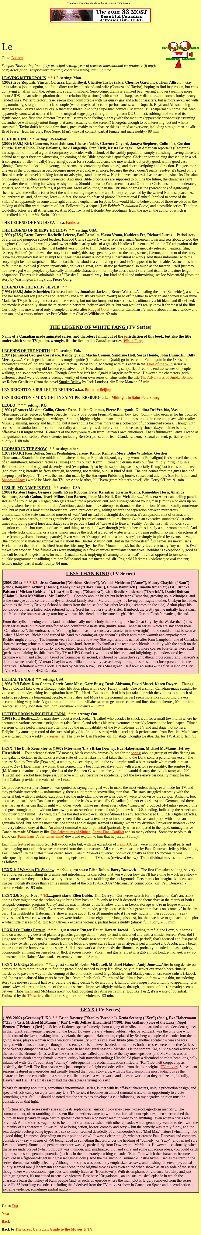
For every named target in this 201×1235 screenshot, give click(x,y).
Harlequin (182, 475)
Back (6, 1221)
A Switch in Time (49, 836)
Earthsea (72, 222)
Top (15, 1206)
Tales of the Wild (159, 364)
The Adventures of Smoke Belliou (167, 377)
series (135, 753)
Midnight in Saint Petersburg (135, 397)
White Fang (133, 341)
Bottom (17, 58)
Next (5, 1213)
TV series (51, 736)
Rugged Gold (98, 309)
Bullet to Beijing (98, 390)
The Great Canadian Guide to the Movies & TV (54, 1229)
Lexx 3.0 (124, 844)
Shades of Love (13, 480)
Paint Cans (26, 836)
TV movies (169, 1067)
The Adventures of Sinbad (70, 832)
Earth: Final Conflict (108, 832)
